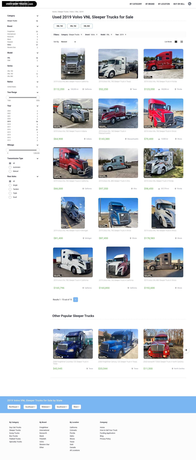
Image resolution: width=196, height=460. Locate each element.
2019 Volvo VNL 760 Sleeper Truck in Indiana (70, 131)
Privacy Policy (105, 439)
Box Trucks (13, 436)
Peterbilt (22, 42)
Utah (71, 444)
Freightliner (22, 32)
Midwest (46, 407)
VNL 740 (22, 71)
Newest (68, 42)
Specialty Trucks (15, 442)
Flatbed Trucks (15, 439)
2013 (22, 138)
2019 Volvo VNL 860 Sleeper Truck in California (71, 82)
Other (42, 447)
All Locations (75, 450)
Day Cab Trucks (15, 427)
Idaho (72, 436)
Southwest (62, 407)
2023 (22, 111)
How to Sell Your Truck (108, 430)
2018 (22, 124)
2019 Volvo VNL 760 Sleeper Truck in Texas (115, 82)
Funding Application (107, 433)
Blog (101, 436)
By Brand (150, 4)
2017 (22, 127)
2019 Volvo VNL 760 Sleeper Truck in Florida (160, 82)
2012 (22, 140)
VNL (22, 58)
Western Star (22, 48)
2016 (22, 130)
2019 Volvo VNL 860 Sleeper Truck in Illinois (160, 280)
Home (102, 427)
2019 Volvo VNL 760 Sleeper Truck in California (71, 181)
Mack (22, 39)
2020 (22, 119)
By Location (164, 4)
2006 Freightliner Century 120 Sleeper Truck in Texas (117, 362)
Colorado (73, 430)
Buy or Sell (179, 4)
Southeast (30, 407)
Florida (72, 433)
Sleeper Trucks (22, 21)
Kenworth (22, 37)
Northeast (14, 407)
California (73, 427)
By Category (136, 4)
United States (22, 87)
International (22, 34)
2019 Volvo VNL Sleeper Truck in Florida (159, 181)
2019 (22, 122)
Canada (73, 447)
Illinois (72, 439)
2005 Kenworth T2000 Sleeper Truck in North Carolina (163, 362)
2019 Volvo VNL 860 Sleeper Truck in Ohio (114, 181)
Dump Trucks (14, 433)
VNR (22, 61)
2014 (22, 135)
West (76, 407)
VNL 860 (22, 76)
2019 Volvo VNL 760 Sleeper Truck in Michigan (71, 231)
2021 (22, 116)
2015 (22, 132)
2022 (22, 114)
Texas (72, 442)
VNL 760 (22, 74)
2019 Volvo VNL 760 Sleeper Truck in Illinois (160, 131)
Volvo (22, 45)
